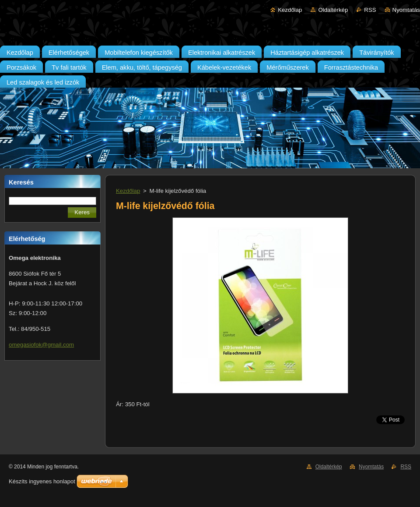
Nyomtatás (406, 10)
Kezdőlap (290, 10)
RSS (370, 10)
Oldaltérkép (333, 10)
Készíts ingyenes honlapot (42, 481)
